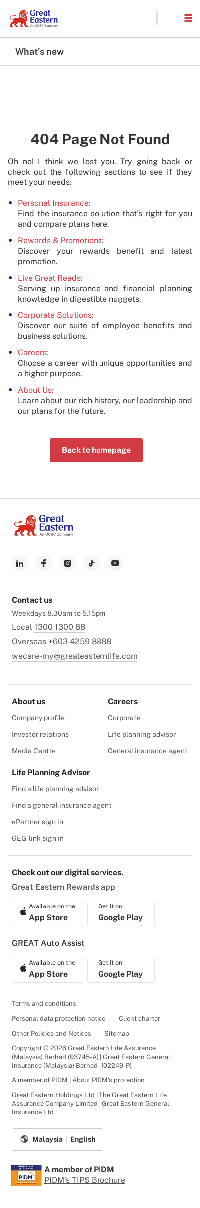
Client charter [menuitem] (139, 1018)
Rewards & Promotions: (61, 240)
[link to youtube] (115, 563)
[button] (170, 18)
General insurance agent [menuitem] (148, 751)
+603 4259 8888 (79, 641)
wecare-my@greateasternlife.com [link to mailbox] (75, 656)
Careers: (33, 352)
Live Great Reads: (50, 278)
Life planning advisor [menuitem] (142, 734)
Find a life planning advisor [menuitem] (55, 789)
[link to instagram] (68, 563)
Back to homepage (96, 450)
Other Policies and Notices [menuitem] (51, 1033)
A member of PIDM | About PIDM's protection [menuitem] (78, 1080)
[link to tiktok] (92, 563)
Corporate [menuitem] (124, 718)
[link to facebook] (44, 563)
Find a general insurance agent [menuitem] (62, 805)
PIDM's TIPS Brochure (84, 1180)
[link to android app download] (121, 913)
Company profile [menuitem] (38, 718)
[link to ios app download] (47, 913)
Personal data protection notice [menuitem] (58, 1018)
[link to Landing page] (44, 533)
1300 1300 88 (59, 627)
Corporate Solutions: (56, 315)
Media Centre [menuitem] (34, 751)
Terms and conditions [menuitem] (44, 1003)
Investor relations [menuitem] (40, 734)
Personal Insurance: (54, 203)
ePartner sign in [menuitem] (37, 822)
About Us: (36, 390)
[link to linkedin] (20, 563)
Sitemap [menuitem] (116, 1033)
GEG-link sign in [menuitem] (38, 838)
